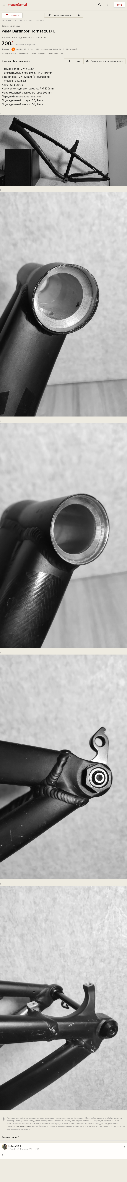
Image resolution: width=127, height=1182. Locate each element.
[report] (104, 61)
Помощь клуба (22, 1126)
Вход (119, 4)
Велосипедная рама (11, 26)
